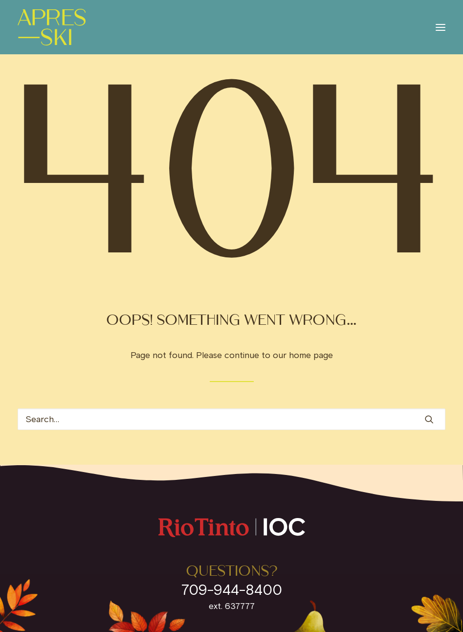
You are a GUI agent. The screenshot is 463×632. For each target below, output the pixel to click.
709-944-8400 (231, 590)
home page (311, 355)
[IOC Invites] (52, 27)
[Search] (231, 419)
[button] (440, 27)
